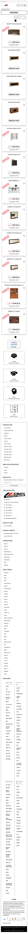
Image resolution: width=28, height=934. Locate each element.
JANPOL (18, 742)
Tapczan (6, 655)
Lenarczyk (19, 770)
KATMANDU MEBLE (19, 749)
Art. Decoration (9, 704)
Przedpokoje (7, 559)
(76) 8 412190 (8, 513)
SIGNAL (18, 800)
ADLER (7, 686)
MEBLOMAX (8, 825)
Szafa (5, 650)
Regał (5, 636)
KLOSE (18, 752)
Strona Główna (7, 428)
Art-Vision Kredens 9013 (14, 154)
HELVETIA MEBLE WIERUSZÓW (19, 730)
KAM (17, 745)
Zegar (5, 674)
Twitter (5, 470)
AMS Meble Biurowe (8, 698)
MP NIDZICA (8, 851)
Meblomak (8, 822)
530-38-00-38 (7, 515)
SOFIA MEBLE (19, 809)
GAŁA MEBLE (19, 709)
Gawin (18, 711)
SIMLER (18, 803)
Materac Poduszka (8, 618)
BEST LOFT (8, 712)
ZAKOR (18, 845)
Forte (18, 700)
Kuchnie (6, 549)
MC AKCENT (8, 794)
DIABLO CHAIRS (9, 742)
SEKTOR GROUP (20, 797)
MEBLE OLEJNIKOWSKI (9, 819)
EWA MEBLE (8, 759)
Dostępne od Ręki (8, 446)
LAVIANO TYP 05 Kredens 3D (14, 233)
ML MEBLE (8, 841)
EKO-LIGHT (8, 753)
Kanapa (5, 586)
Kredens (6, 596)
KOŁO (18, 760)
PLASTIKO (8, 887)
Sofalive (18, 806)
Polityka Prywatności (8, 430)
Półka (5, 628)
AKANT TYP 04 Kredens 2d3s (14, 24)
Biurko (5, 578)
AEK (6, 689)
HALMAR (18, 725)
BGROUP (7, 715)
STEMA (18, 811)
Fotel (5, 580)
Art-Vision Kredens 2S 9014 (14, 128)
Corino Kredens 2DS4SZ (14, 50)
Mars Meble (8, 784)
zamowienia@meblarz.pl (10, 518)
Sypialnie (6, 565)
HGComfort (19, 734)
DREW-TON (8, 747)
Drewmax (8, 750)
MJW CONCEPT (9, 839)
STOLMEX (18, 823)
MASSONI (8, 787)
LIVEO (18, 775)
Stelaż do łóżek (7, 642)
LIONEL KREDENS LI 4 (14, 180)
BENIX (7, 710)
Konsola (6, 591)
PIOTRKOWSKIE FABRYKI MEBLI (9, 884)
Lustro (5, 615)
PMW (7, 890)
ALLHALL (8, 694)
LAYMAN (18, 767)
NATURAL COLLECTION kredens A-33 (14, 285)
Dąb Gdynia (8, 739)
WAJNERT (19, 837)
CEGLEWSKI (8, 730)
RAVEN (18, 786)
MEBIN (7, 800)
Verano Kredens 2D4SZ (14, 102)
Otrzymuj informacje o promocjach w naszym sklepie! (13, 479)
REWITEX (18, 792)
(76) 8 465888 (8, 510)
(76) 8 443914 (8, 507)
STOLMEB (18, 820)
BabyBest (8, 707)
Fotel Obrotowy (7, 583)
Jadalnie (6, 546)
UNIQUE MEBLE (20, 831)
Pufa (5, 634)
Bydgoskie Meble (9, 724)
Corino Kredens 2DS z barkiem (14, 76)
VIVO (18, 834)
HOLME (18, 736)
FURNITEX (19, 703)
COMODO (8, 733)
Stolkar (18, 814)
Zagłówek (6, 671)
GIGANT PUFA (19, 714)
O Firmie (6, 441)
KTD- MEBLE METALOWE (19, 764)
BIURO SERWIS (9, 718)
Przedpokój (6, 631)
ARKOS (7, 701)
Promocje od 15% (8, 449)
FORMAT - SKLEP (18, 697)
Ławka (5, 610)
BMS (7, 721)
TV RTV (5, 660)
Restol (18, 789)
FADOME (18, 688)
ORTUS (7, 869)
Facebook (6, 467)
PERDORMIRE (8, 877)
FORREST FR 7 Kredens (14, 311)
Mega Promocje (7, 457)
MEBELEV (8, 797)
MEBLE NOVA (8, 811)
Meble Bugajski (9, 808)
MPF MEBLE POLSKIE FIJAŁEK (8, 856)
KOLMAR (18, 757)
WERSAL (18, 839)
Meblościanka (7, 620)
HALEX (18, 723)
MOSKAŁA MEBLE (8, 848)
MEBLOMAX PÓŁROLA (8, 829)
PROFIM (7, 893)
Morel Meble (8, 844)
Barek (5, 575)
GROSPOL (18, 720)
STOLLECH (19, 817)
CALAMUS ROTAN (8, 727)
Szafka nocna (7, 652)
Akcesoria (6, 572)
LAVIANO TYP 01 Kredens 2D (14, 259)
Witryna (5, 668)
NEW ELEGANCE (9, 859)
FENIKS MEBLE (19, 693)
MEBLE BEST (8, 805)
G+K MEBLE (19, 706)
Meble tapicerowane (8, 554)
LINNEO (18, 773)
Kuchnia (6, 602)
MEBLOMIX (8, 832)
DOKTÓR (7, 745)
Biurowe (6, 543)
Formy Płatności (7, 438)
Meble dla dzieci (7, 551)
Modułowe (6, 623)
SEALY (18, 795)
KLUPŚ (18, 755)
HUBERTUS (19, 739)
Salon (5, 562)
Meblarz (7, 803)
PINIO (7, 880)
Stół (5, 644)
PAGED (7, 872)
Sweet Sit (18, 825)
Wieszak (6, 666)
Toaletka (6, 658)
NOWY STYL (8, 862)
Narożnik (6, 626)
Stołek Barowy (7, 647)
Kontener (6, 594)
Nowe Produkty (7, 443)
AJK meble (8, 691)
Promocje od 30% (8, 454)
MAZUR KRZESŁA (8, 791)
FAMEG (18, 690)
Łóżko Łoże (6, 612)
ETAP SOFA (8, 756)
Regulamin (6, 433)
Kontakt (5, 435)
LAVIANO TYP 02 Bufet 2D (14, 206)
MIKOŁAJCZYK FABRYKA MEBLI (9, 835)
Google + (6, 472)
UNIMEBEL (19, 828)
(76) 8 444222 (8, 505)
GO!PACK (18, 717)
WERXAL (18, 842)
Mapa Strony (7, 459)
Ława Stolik (6, 607)
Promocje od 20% (8, 452)
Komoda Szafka (7, 588)
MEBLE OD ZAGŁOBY (8, 815)
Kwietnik (6, 604)
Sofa (5, 639)
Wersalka (6, 663)
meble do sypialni (7, 923)
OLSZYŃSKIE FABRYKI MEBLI (9, 866)
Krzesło (5, 599)
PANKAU (7, 875)
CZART (7, 736)
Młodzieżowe (7, 557)
